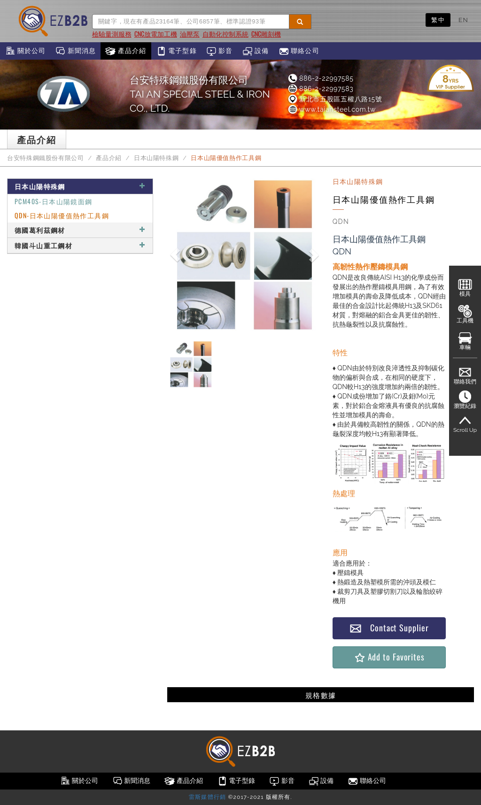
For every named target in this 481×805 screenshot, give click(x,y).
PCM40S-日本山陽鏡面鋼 (54, 201)
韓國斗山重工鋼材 (80, 245)
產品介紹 (125, 51)
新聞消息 (75, 51)
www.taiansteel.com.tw (331, 109)
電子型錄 (176, 51)
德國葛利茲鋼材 (80, 230)
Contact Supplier (388, 627)
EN (463, 19)
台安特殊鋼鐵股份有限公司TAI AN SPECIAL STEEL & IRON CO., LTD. (200, 94)
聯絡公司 (299, 51)
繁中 (438, 19)
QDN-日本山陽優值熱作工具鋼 (62, 215)
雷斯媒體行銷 (207, 797)
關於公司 (25, 51)
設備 (255, 51)
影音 (219, 51)
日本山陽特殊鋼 (156, 157)
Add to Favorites (389, 657)
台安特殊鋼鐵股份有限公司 (45, 157)
